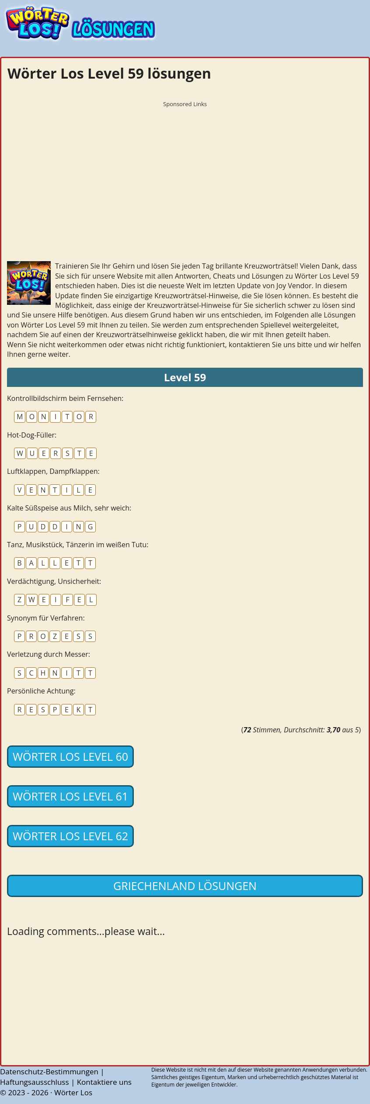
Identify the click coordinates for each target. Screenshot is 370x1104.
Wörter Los (73, 1092)
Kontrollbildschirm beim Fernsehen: (65, 398)
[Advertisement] (185, 172)
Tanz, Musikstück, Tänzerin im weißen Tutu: (77, 544)
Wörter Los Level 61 (70, 796)
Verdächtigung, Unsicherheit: (54, 581)
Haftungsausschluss (34, 1082)
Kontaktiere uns (104, 1082)
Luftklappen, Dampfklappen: (53, 471)
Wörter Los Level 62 (70, 835)
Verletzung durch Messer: (48, 654)
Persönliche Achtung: (41, 691)
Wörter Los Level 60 (70, 756)
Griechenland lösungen (185, 885)
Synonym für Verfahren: (46, 618)
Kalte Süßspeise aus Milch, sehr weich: (69, 508)
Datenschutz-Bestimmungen (49, 1071)
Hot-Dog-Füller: (31, 435)
